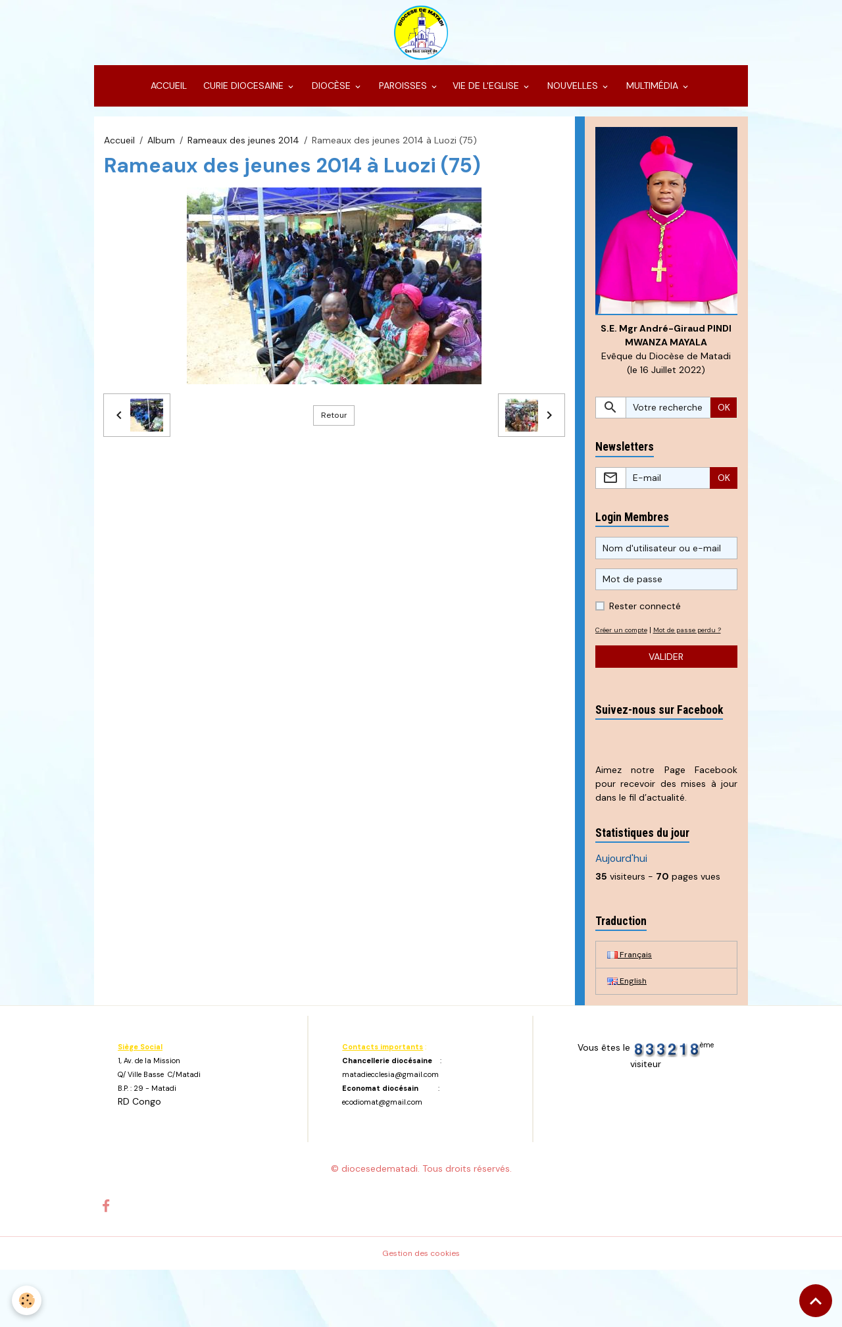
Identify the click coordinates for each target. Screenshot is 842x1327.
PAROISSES (403, 122)
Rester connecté (645, 646)
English (628, 1037)
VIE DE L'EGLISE (487, 122)
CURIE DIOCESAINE (243, 122)
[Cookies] (28, 1299)
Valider (666, 710)
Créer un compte (625, 669)
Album (161, 176)
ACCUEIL (167, 122)
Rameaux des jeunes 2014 (243, 176)
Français (631, 1008)
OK (724, 447)
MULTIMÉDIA (652, 122)
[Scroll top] (815, 1300)
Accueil (119, 176)
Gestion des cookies (421, 1310)
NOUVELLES (573, 122)
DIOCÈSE (331, 122)
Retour (334, 451)
